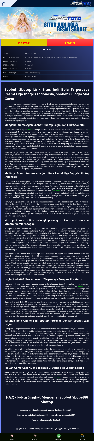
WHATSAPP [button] (59, 437)
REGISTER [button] (35, 437)
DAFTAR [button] (24, 43)
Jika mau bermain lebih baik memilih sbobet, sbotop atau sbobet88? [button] (46, 415)
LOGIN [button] (70, 43)
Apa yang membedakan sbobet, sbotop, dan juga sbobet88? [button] (45, 410)
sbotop (30, 129)
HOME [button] (12, 437)
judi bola (56, 191)
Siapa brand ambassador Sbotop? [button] (46, 420)
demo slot (58, 377)
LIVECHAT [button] (82, 437)
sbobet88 (81, 286)
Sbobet (7, 104)
